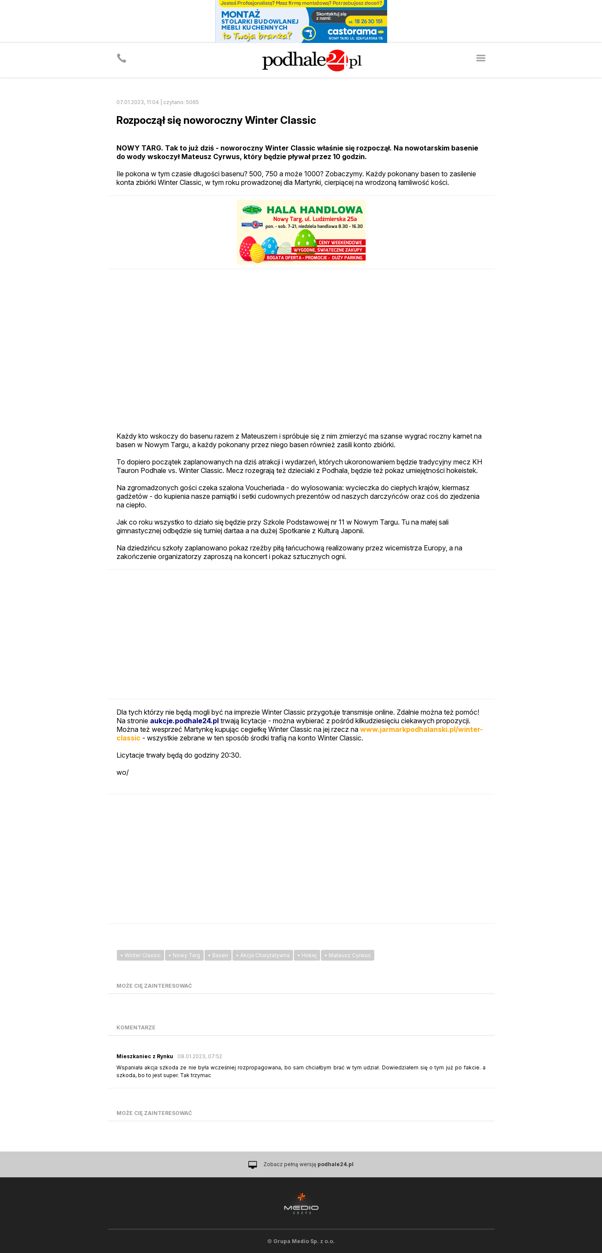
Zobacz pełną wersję (308, 1164)
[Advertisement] (301, 634)
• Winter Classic (140, 955)
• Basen (218, 955)
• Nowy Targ (184, 955)
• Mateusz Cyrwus (347, 955)
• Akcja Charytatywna (263, 955)
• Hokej (307, 955)
